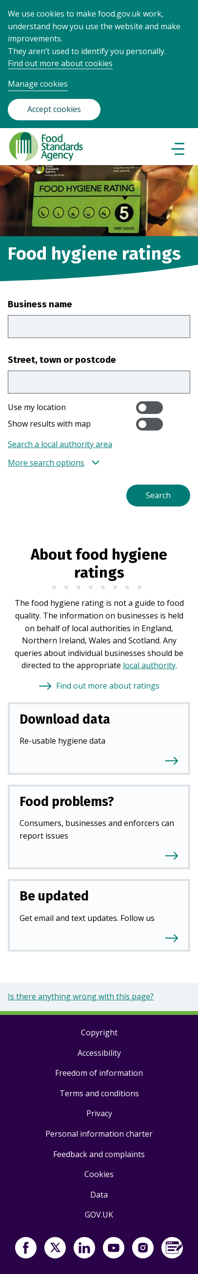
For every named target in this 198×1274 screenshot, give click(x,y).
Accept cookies (54, 109)
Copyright (99, 1032)
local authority (149, 665)
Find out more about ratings (107, 685)
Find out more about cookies (60, 63)
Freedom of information (99, 1073)
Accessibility (99, 1053)
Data (99, 1194)
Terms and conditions (99, 1093)
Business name (40, 304)
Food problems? (67, 801)
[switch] (149, 407)
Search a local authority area (60, 444)
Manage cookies (38, 83)
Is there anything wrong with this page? (81, 996)
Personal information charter (99, 1133)
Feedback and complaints (99, 1154)
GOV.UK (99, 1214)
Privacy (99, 1113)
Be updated (54, 896)
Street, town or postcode (62, 359)
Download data (65, 719)
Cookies (99, 1174)
